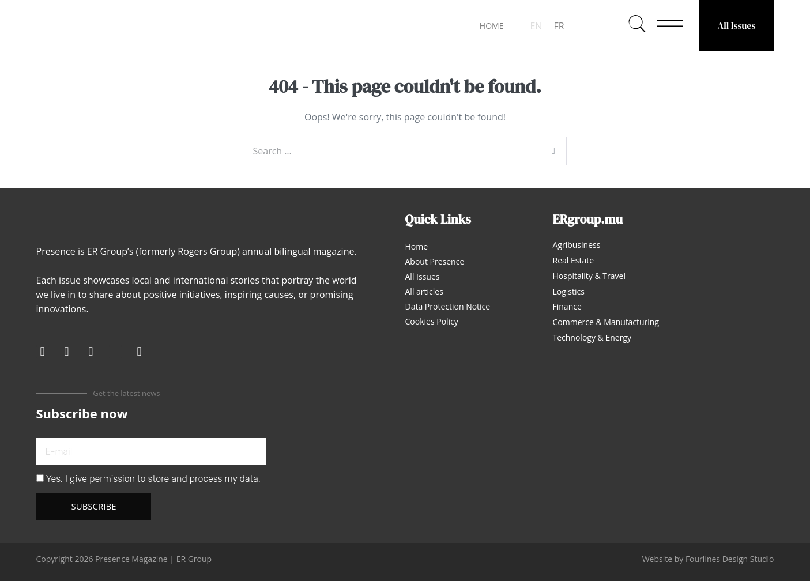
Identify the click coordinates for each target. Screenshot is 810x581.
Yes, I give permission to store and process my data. (153, 478)
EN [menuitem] (536, 26)
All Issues (737, 25)
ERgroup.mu (588, 219)
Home (416, 246)
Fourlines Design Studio (729, 558)
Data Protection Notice (448, 306)
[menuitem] (536, 25)
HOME (492, 25)
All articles (424, 291)
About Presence (435, 261)
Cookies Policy (431, 321)
